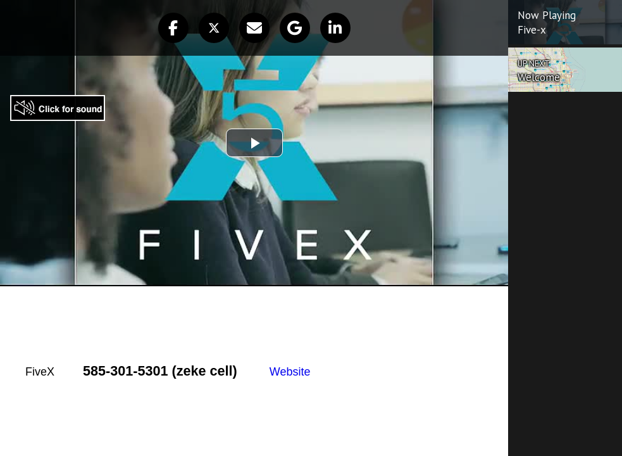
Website (290, 371)
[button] (173, 28)
